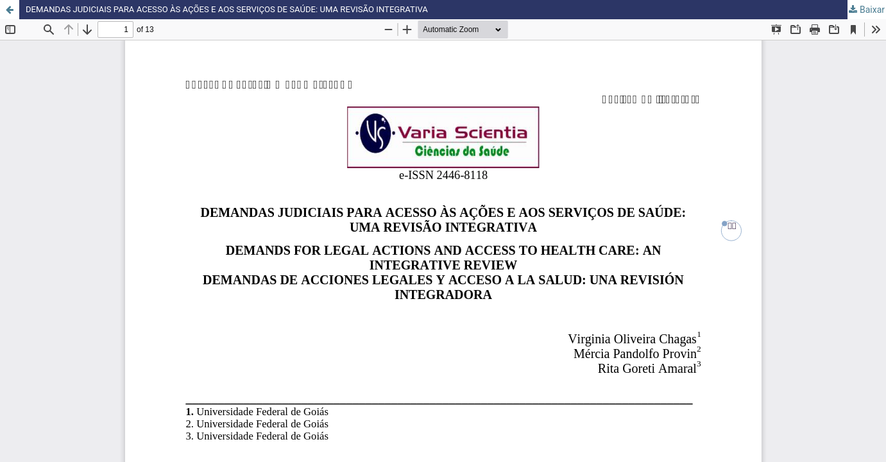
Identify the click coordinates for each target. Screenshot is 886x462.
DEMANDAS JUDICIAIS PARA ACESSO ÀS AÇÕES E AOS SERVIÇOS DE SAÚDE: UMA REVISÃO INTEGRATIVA (241, 9)
